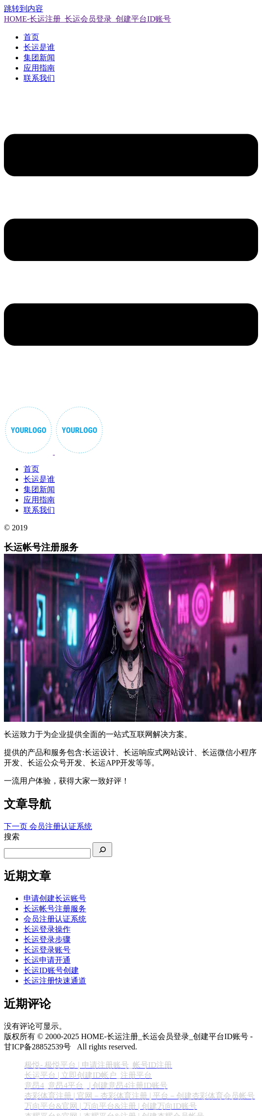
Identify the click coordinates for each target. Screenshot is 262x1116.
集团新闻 (39, 57)
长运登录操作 (47, 929)
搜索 (12, 836)
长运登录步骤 (47, 939)
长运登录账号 (47, 950)
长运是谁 (39, 47)
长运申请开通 (47, 960)
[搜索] (102, 849)
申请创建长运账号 (55, 898)
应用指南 (39, 68)
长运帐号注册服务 (55, 908)
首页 (31, 37)
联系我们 (39, 78)
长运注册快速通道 (55, 980)
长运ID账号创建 (51, 970)
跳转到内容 (23, 8)
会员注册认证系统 (55, 919)
